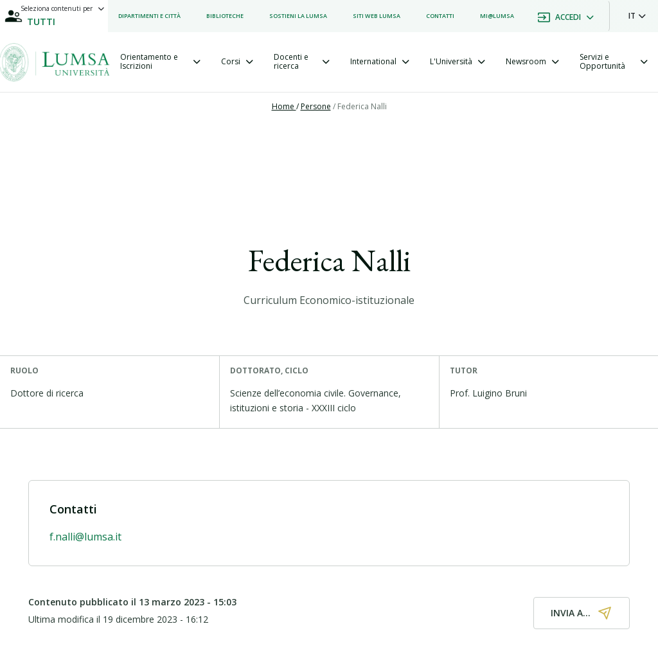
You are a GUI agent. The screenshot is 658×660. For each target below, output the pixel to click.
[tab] (160, 62)
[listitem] (149, 16)
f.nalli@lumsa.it (85, 537)
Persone (316, 106)
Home (284, 106)
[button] (637, 16)
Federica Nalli (362, 106)
